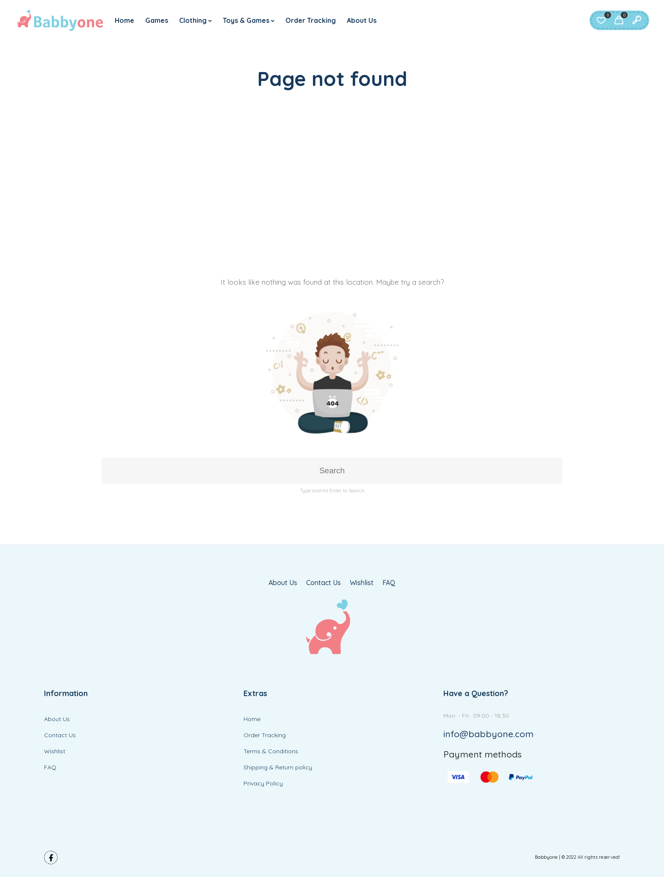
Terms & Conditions (270, 751)
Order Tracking (310, 20)
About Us (361, 20)
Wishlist (362, 583)
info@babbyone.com (488, 733)
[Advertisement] (332, 180)
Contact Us (323, 583)
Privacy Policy (263, 783)
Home (124, 20)
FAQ (389, 583)
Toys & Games (246, 20)
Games (156, 20)
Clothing (193, 20)
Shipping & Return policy (277, 767)
